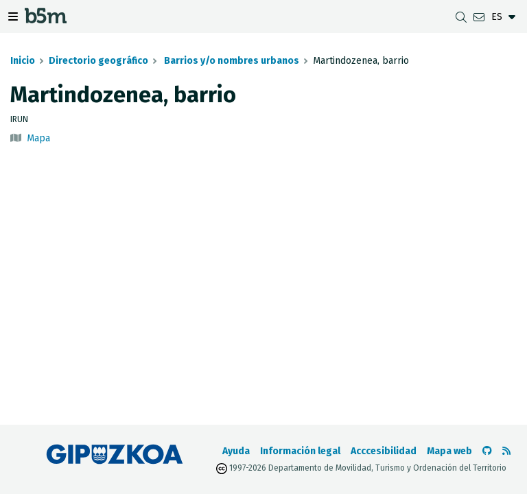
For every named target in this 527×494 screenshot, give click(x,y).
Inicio (22, 61)
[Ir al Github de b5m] (487, 451)
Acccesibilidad (384, 451)
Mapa (38, 138)
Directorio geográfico (98, 61)
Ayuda (236, 451)
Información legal (300, 451)
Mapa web (449, 451)
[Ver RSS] (506, 451)
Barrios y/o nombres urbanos (230, 61)
